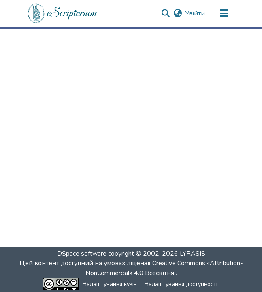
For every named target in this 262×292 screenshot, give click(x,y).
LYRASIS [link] (192, 253)
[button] (63, 13)
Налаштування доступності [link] (181, 284)
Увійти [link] (195, 13)
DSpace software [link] (82, 253)
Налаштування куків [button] (110, 284)
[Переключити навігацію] (224, 13)
